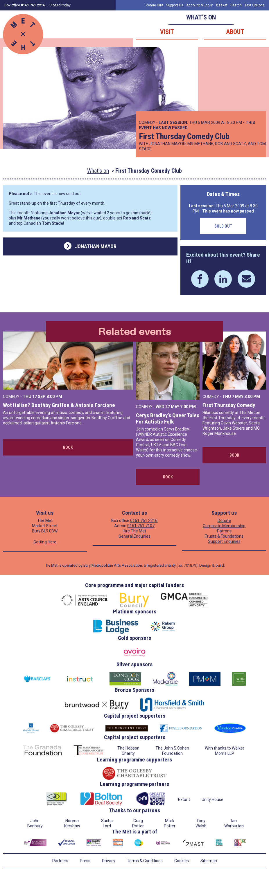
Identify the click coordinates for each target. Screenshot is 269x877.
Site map (208, 860)
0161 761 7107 (141, 525)
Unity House (212, 799)
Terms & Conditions (145, 860)
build (220, 565)
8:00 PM (54, 396)
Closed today (60, 5)
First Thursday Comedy (228, 405)
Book (68, 447)
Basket (221, 5)
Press (85, 860)
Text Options (255, 5)
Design (205, 565)
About (235, 31)
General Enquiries (134, 536)
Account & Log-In (199, 5)
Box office (24, 5)
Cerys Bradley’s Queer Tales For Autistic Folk (167, 418)
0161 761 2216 (143, 520)
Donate (224, 520)
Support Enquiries (224, 541)
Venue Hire (154, 5)
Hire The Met (134, 531)
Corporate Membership (224, 525)
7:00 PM (188, 406)
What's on (98, 170)
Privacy (108, 860)
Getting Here (44, 542)
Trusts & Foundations (224, 536)
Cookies (181, 860)
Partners (60, 860)
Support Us (174, 5)
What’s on (201, 17)
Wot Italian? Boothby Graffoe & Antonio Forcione (59, 405)
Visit (167, 31)
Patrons (224, 531)
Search (236, 5)
